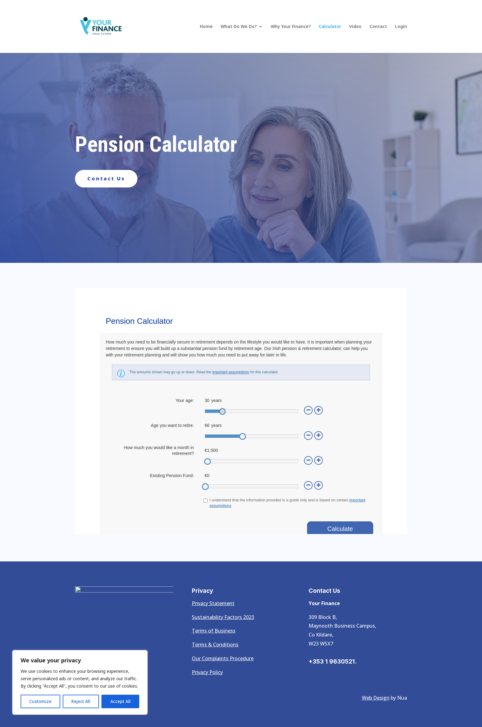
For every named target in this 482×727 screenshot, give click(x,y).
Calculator (330, 26)
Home (206, 26)
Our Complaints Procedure (223, 658)
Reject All (80, 701)
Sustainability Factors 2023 (223, 617)
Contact (378, 26)
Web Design (375, 697)
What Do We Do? (239, 26)
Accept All (120, 701)
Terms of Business (213, 630)
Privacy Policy (207, 672)
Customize (40, 701)
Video (355, 26)
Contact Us (106, 178)
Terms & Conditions (215, 644)
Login (401, 26)
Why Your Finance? (291, 26)
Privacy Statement (213, 603)
